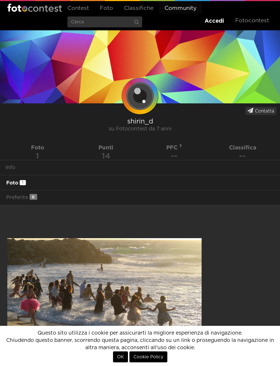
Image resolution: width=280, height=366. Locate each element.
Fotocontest (34, 7)
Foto (106, 8)
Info (10, 167)
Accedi (214, 21)
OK (120, 357)
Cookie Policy (148, 357)
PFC (174, 147)
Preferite (21, 197)
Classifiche (138, 8)
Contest (78, 8)
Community (180, 8)
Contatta (261, 111)
